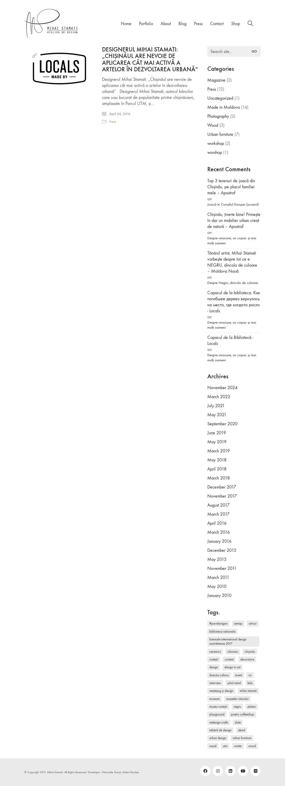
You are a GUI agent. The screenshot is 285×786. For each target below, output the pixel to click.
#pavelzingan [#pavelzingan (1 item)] (218, 623)
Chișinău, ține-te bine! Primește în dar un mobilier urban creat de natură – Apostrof (233, 220)
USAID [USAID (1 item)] (212, 746)
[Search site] (250, 24)
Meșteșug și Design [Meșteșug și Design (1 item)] (221, 691)
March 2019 (218, 451)
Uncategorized (220, 98)
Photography (218, 116)
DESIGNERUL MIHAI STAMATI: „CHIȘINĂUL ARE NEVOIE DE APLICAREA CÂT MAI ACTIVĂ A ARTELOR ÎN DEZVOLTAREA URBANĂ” (150, 59)
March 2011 (218, 577)
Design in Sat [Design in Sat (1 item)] (232, 667)
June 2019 (216, 433)
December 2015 (221, 550)
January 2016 (219, 541)
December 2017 (221, 487)
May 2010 (216, 586)
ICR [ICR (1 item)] (250, 675)
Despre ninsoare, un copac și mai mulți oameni (231, 240)
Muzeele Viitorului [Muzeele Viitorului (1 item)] (237, 699)
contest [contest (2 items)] (229, 659)
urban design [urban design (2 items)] (217, 738)
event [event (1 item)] (238, 675)
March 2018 (218, 478)
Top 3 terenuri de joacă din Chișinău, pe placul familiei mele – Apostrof (231, 187)
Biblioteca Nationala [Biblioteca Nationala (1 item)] (222, 631)
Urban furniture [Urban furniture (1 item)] (242, 738)
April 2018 (216, 469)
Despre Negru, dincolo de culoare (232, 282)
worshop (214, 152)
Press (112, 121)
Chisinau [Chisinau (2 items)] (232, 651)
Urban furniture (220, 134)
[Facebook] (205, 771)
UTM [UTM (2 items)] (225, 746)
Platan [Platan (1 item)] (252, 706)
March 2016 (218, 532)
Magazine (216, 80)
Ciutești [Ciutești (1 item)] (213, 659)
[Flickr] (256, 771)
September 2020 (222, 424)
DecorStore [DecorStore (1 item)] (247, 659)
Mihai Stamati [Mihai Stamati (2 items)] (248, 691)
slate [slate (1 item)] (238, 722)
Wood (212, 125)
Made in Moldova (223, 107)
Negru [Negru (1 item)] (237, 706)
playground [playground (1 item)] (216, 714)
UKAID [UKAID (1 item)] (241, 730)
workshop (215, 143)
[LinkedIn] (230, 771)
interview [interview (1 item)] (215, 683)
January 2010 (219, 595)
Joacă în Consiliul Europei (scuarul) (233, 204)
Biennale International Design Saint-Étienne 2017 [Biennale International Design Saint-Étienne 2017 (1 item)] (228, 641)
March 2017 (218, 514)
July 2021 (216, 405)
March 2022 (218, 396)
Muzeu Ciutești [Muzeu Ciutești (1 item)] (218, 706)
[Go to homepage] (51, 24)
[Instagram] (218, 771)
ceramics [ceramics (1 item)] (215, 651)
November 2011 (221, 568)
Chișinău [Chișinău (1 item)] (250, 651)
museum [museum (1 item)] (214, 699)
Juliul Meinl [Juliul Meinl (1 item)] (234, 683)
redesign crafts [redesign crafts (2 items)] (218, 722)
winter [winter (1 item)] (238, 746)
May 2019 (216, 442)
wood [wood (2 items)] (252, 746)
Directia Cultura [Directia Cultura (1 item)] (219, 675)
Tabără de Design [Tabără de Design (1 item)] (220, 730)
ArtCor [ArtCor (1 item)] (253, 623)
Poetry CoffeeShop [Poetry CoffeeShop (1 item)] (242, 714)
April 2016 (216, 523)
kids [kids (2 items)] (250, 683)
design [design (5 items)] (213, 667)
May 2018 (216, 460)
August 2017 (218, 505)
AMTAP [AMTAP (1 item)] (238, 623)
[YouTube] (243, 771)
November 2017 (222, 496)
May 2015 (216, 559)
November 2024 (222, 387)
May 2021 (216, 414)
